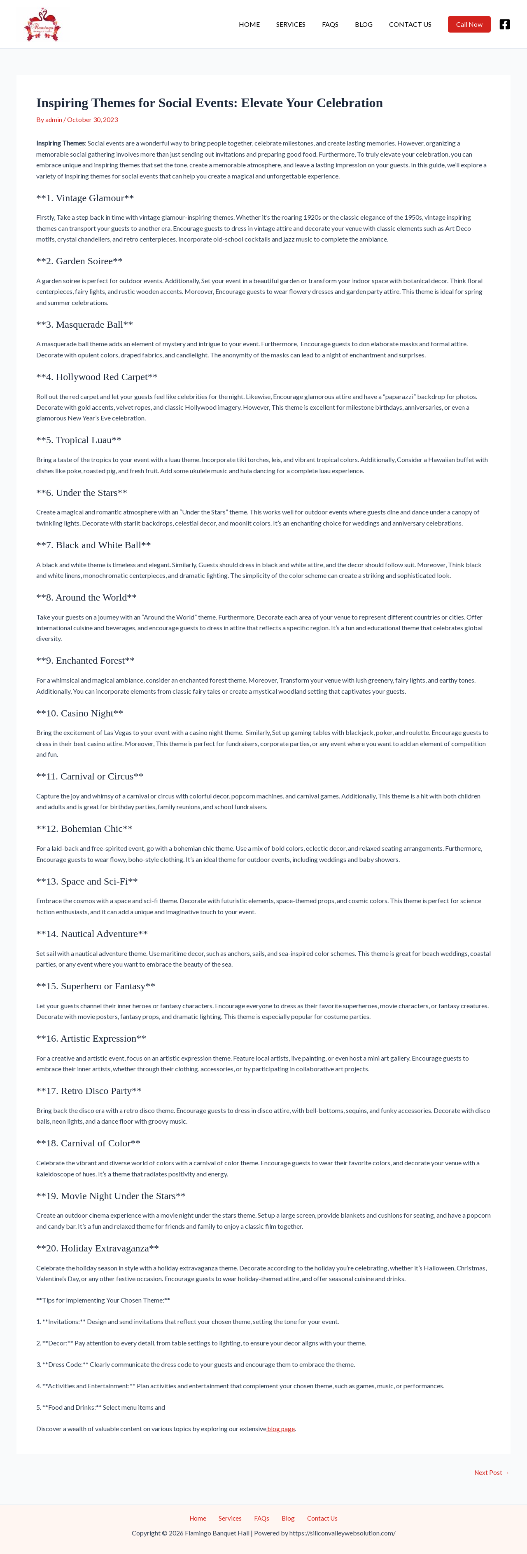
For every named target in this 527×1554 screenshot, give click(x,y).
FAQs (338, 24)
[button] (469, 24)
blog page (281, 1428)
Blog (369, 24)
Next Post (491, 1472)
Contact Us (412, 24)
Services (302, 24)
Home (264, 24)
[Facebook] (505, 24)
